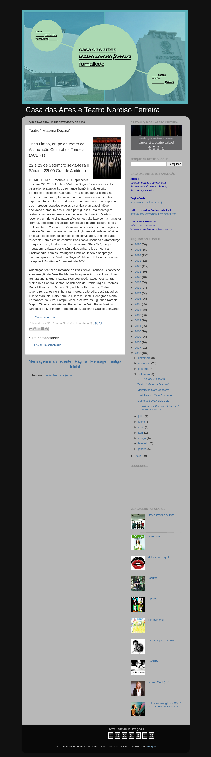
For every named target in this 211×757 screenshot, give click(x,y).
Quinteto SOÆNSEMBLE (153, 400)
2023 (138, 260)
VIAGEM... (154, 661)
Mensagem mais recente (50, 361)
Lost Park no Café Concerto (154, 395)
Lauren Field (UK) (159, 682)
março (142, 438)
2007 (138, 347)
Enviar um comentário (47, 344)
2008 (138, 342)
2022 (138, 266)
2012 (138, 320)
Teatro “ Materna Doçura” (153, 384)
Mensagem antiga (105, 361)
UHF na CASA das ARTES (153, 378)
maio (141, 427)
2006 (138, 353)
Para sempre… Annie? (162, 640)
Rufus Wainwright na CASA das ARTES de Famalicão (164, 705)
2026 (138, 244)
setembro (144, 374)
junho (142, 421)
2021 (138, 271)
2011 (138, 326)
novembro (144, 363)
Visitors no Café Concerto (153, 389)
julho (141, 416)
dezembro (144, 357)
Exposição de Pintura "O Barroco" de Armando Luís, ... (158, 408)
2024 (138, 255)
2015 (138, 304)
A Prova (152, 598)
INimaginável (156, 619)
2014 (138, 309)
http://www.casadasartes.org (146, 202)
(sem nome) (155, 536)
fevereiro (144, 443)
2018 (138, 287)
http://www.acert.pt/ (42, 317)
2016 (138, 298)
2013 (138, 315)
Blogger (152, 746)
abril (141, 432)
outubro (143, 368)
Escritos (152, 577)
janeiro (142, 449)
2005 (138, 455)
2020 (138, 277)
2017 (138, 293)
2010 (138, 331)
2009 (138, 336)
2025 (138, 249)
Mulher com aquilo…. (161, 557)
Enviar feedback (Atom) (58, 375)
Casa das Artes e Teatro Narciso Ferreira (93, 110)
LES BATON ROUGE (161, 515)
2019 (138, 282)
